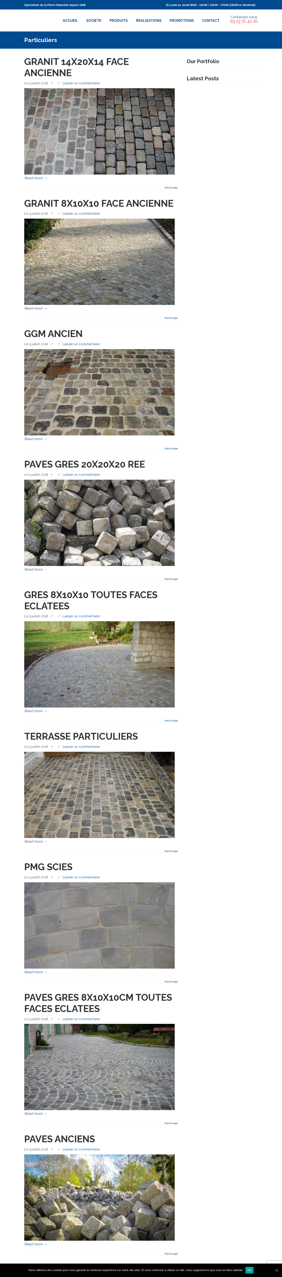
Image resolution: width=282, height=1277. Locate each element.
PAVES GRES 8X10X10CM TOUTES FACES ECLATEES (98, 1003)
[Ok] (276, 1270)
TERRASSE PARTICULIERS (81, 736)
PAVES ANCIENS (59, 1138)
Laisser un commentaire (81, 83)
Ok (249, 1270)
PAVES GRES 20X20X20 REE (84, 464)
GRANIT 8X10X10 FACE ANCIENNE (98, 203)
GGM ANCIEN (53, 333)
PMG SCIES (48, 866)
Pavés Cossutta (40, 19)
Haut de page (171, 188)
